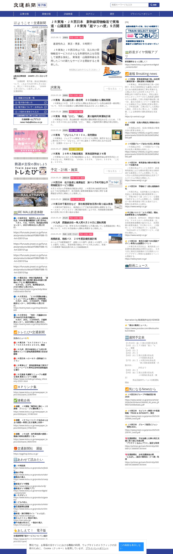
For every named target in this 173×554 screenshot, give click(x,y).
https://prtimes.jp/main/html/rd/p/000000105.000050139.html (142, 463)
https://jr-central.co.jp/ (135, 116)
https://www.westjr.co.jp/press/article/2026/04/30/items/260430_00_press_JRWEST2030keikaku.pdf (142, 402)
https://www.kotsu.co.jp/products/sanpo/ (31, 480)
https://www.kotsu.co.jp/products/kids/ (31, 504)
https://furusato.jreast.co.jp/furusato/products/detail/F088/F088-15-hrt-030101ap (30, 246)
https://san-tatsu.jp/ (22, 520)
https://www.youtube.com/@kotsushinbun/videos (142, 329)
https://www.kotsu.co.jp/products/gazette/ (31, 498)
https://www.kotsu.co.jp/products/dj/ (30, 486)
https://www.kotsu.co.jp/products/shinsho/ (30, 510)
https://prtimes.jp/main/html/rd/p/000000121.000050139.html (142, 447)
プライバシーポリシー (82, 548)
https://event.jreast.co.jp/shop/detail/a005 (30, 309)
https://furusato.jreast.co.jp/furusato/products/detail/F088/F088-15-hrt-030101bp (30, 269)
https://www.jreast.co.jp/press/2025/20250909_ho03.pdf (142, 417)
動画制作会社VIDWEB (148, 319)
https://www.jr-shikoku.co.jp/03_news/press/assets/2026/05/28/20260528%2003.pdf (142, 135)
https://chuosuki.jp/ (22, 525)
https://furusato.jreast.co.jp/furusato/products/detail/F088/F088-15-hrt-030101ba (30, 258)
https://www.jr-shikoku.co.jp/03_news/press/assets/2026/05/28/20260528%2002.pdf (142, 154)
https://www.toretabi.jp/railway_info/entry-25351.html (30, 380)
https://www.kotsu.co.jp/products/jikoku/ (31, 469)
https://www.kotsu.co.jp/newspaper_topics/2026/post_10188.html (31, 412)
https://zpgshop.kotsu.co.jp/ (26, 453)
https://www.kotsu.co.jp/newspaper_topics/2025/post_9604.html (31, 440)
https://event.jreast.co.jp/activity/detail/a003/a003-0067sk (30, 290)
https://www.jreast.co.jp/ (136, 258)
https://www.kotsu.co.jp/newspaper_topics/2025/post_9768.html (31, 426)
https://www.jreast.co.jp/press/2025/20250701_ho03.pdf (142, 431)
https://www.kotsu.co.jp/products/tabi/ (31, 474)
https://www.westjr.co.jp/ (136, 180)
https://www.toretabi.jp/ (24, 515)
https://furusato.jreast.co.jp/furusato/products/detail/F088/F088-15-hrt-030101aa (30, 235)
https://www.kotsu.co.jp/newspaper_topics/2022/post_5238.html (31, 393)
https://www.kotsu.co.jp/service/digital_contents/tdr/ (30, 491)
